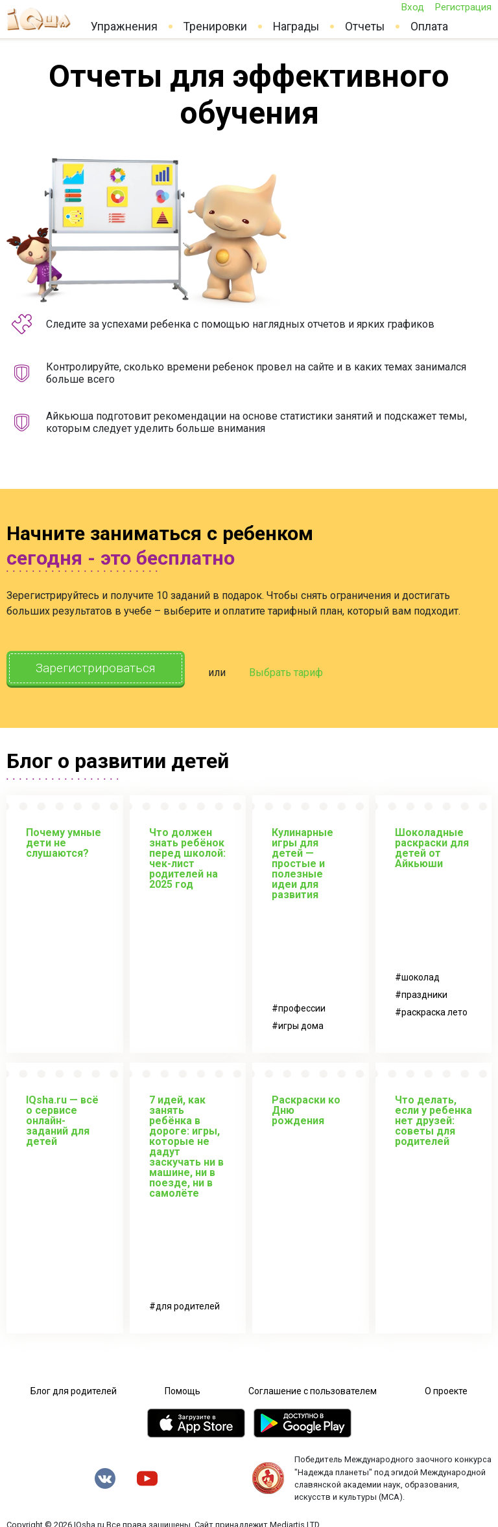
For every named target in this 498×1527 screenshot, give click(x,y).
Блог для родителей (73, 1387)
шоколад (420, 973)
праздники (424, 991)
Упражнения (124, 26)
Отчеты (365, 26)
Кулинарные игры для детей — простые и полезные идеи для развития (302, 859)
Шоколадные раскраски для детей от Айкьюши (432, 844)
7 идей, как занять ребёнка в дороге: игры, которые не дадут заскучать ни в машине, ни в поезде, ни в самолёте (186, 1142)
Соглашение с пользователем (312, 1387)
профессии (302, 1004)
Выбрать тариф (301, 670)
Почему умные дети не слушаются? (63, 838)
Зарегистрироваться (103, 669)
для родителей (188, 1302)
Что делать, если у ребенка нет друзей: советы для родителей (433, 1117)
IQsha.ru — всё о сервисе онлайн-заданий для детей (62, 1117)
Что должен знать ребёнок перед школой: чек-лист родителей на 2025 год (187, 854)
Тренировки (215, 26)
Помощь (182, 1387)
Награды (296, 26)
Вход (412, 7)
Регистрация (463, 7)
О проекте (446, 1387)
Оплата (429, 26)
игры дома (301, 1022)
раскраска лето (434, 1008)
